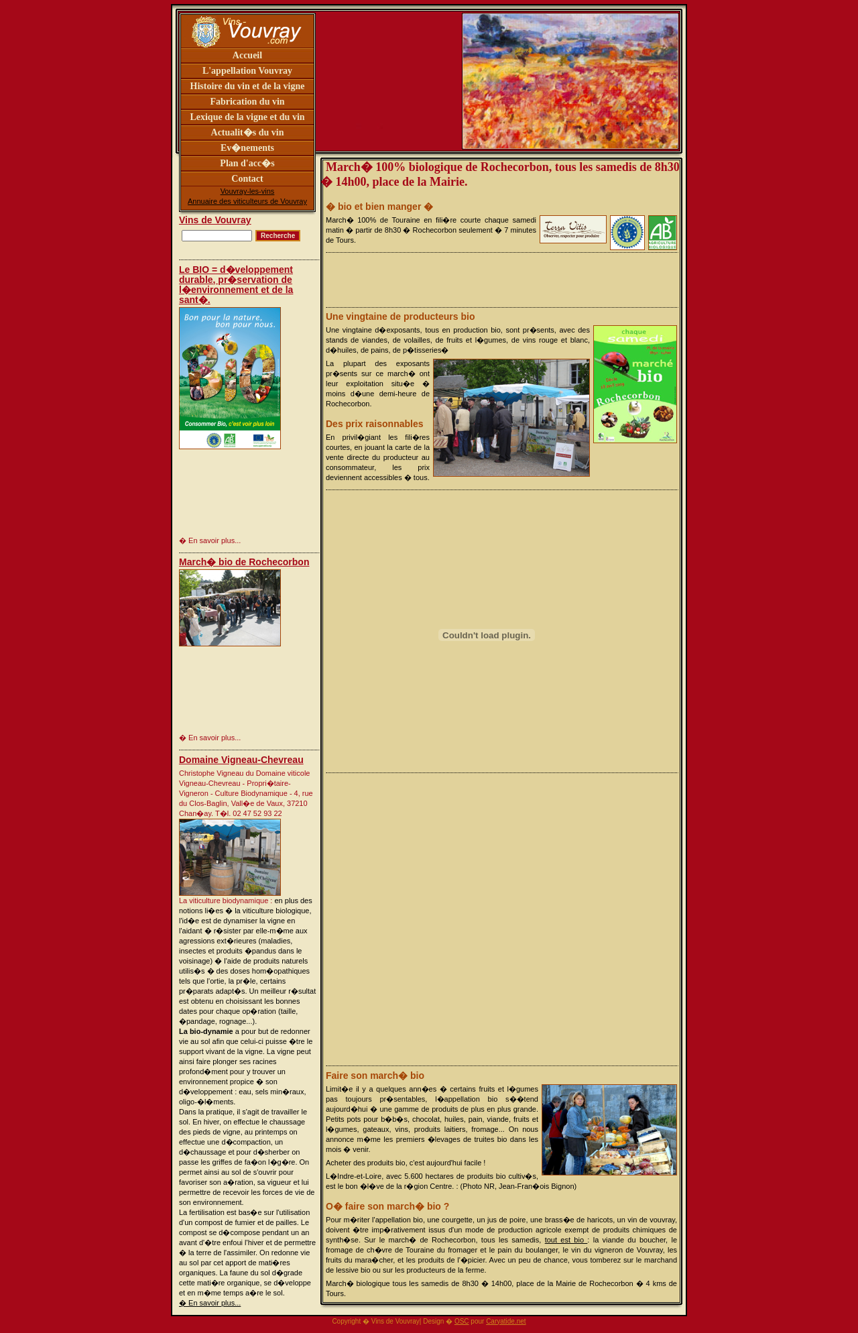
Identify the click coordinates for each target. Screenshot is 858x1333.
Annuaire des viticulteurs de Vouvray (247, 201)
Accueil (247, 55)
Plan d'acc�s (247, 163)
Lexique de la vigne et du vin (247, 117)
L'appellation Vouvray (247, 71)
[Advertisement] (221, 491)
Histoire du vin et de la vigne (247, 86)
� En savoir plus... (210, 1303)
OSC (461, 1321)
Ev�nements (247, 148)
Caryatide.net (506, 1321)
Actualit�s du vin (247, 132)
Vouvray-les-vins (248, 191)
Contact (247, 179)
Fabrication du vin (247, 102)
